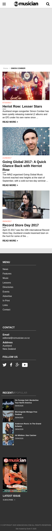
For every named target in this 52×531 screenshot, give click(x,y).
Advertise (7, 296)
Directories (8, 287)
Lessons (7, 282)
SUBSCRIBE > (9, 500)
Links (5, 305)
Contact (6, 309)
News (5, 269)
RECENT (8, 392)
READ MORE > (10, 122)
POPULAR (21, 392)
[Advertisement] (26, 36)
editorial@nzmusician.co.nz (16, 338)
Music (5, 278)
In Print (6, 300)
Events (6, 292)
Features (7, 273)
